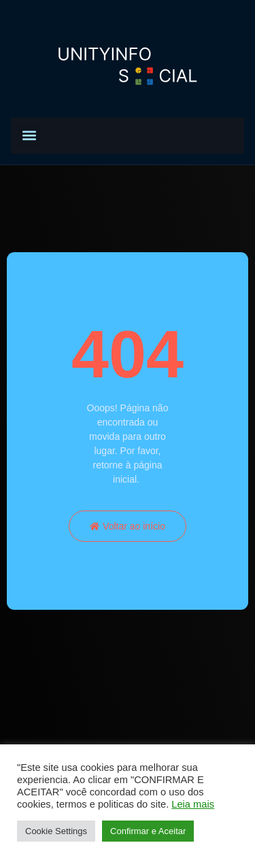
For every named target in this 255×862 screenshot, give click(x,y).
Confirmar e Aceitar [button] (148, 831)
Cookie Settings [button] (56, 831)
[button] (29, 135)
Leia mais (192, 804)
